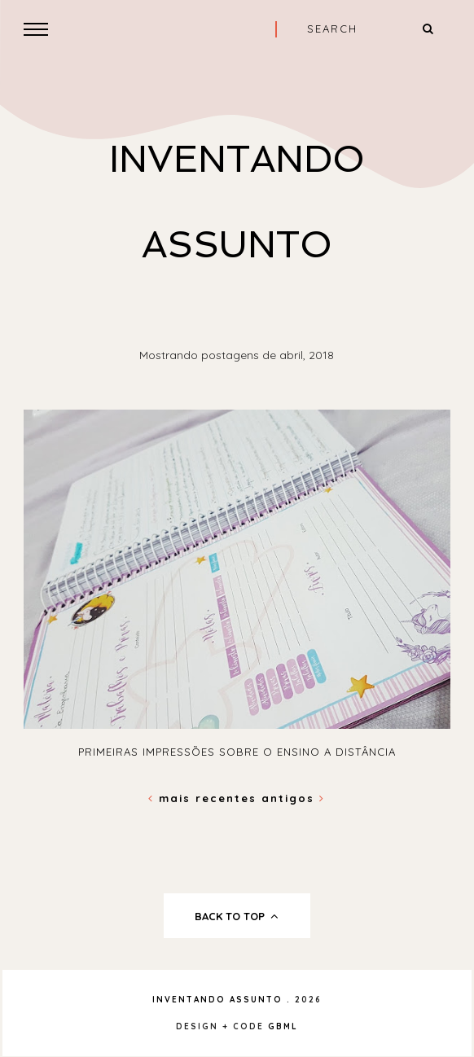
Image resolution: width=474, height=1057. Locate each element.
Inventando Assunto (217, 999)
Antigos (293, 798)
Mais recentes (204, 798)
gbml (283, 1026)
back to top (237, 916)
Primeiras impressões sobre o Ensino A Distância (237, 751)
